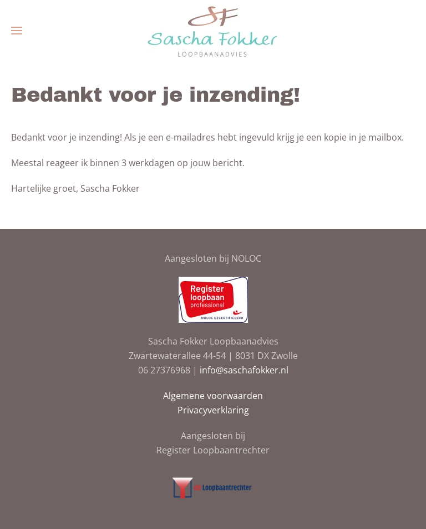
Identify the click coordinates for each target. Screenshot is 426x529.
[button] (16, 30)
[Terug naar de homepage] (213, 30)
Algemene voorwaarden (213, 396)
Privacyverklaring (213, 410)
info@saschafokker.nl (244, 370)
